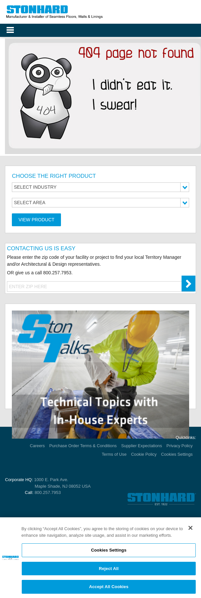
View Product (36, 219)
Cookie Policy (144, 454)
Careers (37, 445)
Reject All (109, 570)
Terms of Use (114, 454)
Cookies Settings (109, 551)
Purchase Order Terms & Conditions (83, 445)
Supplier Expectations (141, 445)
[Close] (190, 529)
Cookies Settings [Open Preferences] (177, 454)
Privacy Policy (179, 445)
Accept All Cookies (109, 588)
